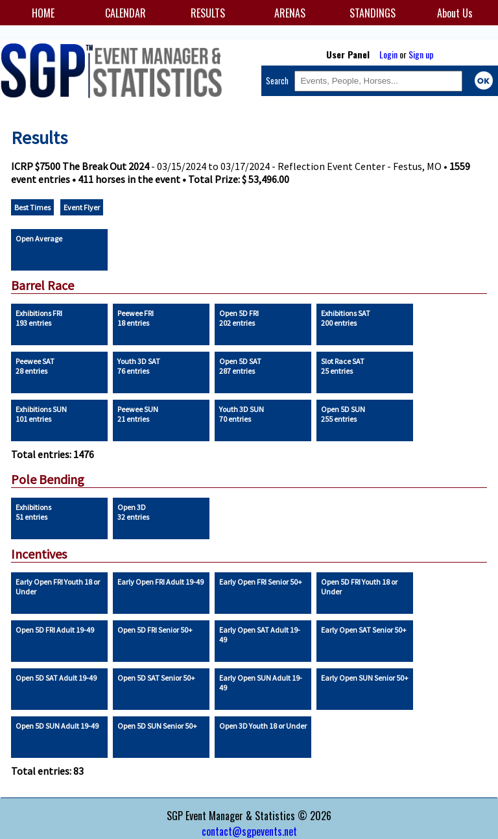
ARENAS (289, 13)
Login (388, 54)
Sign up (421, 54)
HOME (43, 13)
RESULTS (208, 13)
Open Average (39, 238)
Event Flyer (82, 207)
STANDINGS (373, 13)
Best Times (32, 207)
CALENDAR (125, 13)
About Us (455, 13)
